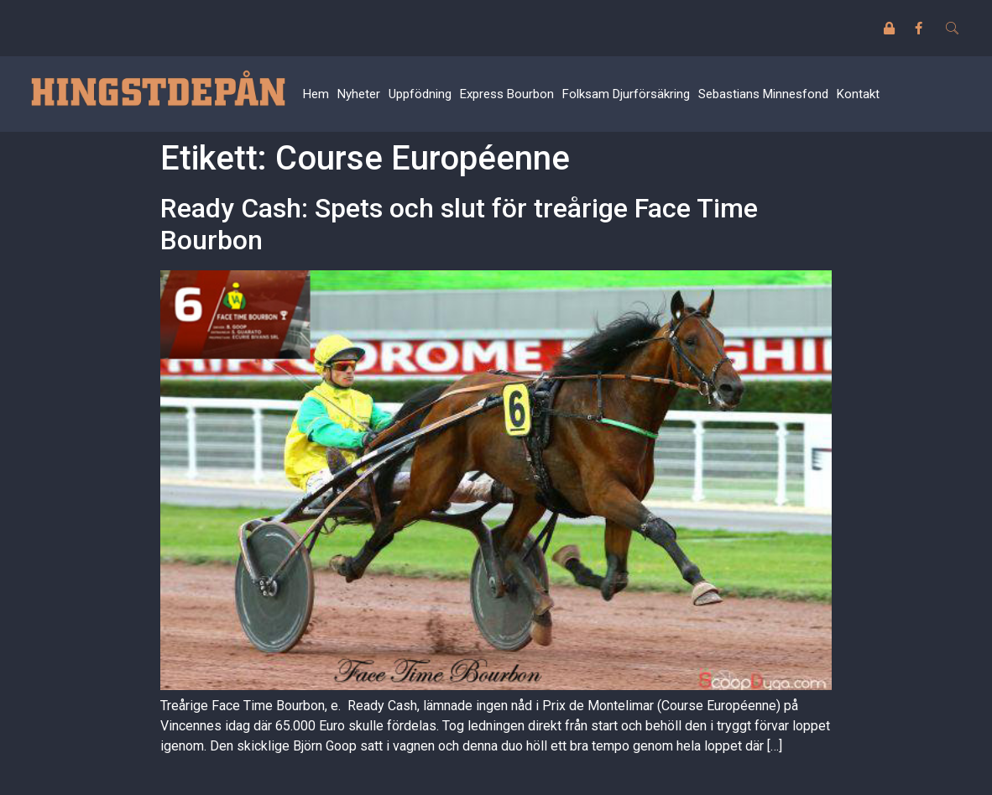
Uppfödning (420, 94)
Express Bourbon (507, 94)
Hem (316, 94)
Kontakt (858, 94)
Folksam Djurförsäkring (626, 94)
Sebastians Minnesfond (763, 94)
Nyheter (358, 94)
